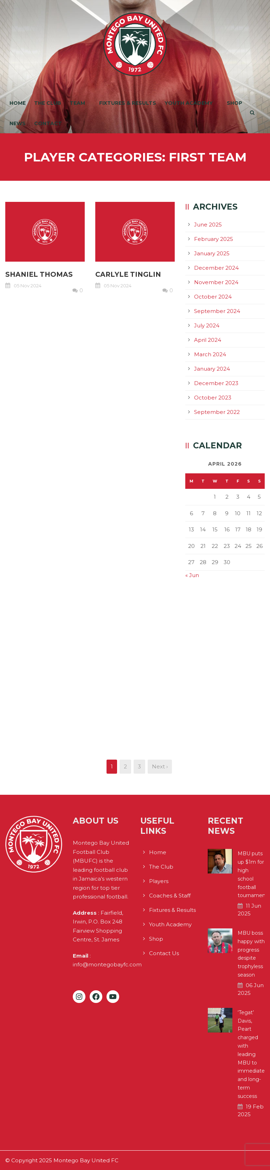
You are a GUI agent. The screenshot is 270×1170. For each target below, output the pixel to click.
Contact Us (164, 953)
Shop (234, 103)
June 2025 (208, 224)
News (17, 123)
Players (158, 881)
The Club (47, 103)
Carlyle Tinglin (128, 274)
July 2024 (206, 325)
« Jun (192, 575)
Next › (160, 766)
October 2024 (213, 296)
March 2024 (210, 354)
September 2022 (217, 412)
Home (17, 103)
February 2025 (213, 239)
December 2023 (216, 383)
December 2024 (216, 267)
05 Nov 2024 (27, 285)
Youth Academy (189, 103)
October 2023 (212, 397)
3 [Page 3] (139, 766)
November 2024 (216, 282)
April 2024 (207, 340)
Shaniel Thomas (39, 274)
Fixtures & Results (127, 103)
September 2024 (217, 311)
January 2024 (212, 368)
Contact (48, 123)
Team (77, 103)
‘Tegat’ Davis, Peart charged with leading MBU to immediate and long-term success (251, 1054)
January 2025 (212, 253)
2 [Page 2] (125, 766)
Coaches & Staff (170, 895)
